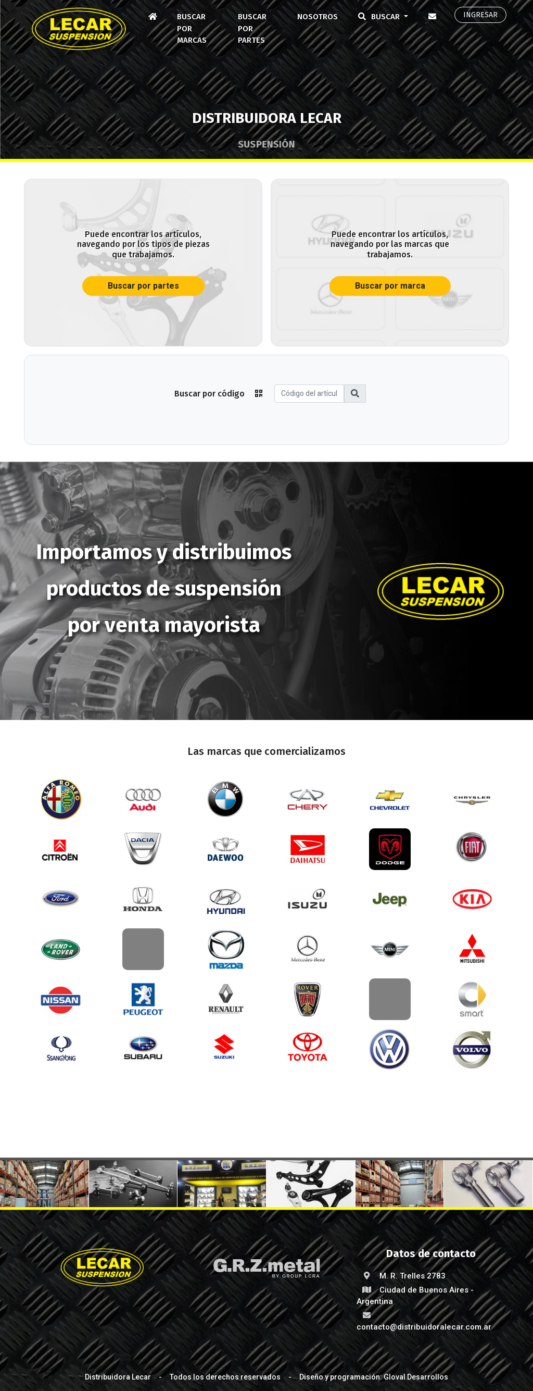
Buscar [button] (378, 16)
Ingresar (480, 14)
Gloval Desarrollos (416, 1377)
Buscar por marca (390, 286)
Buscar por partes (252, 28)
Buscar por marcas (192, 28)
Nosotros (317, 16)
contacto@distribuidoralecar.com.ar (424, 1327)
